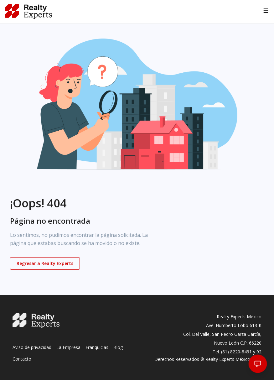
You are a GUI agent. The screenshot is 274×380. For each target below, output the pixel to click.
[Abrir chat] (258, 364)
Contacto (22, 359)
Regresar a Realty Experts (45, 263)
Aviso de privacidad (32, 347)
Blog (118, 347)
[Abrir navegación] (266, 12)
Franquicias (96, 347)
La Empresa (68, 347)
